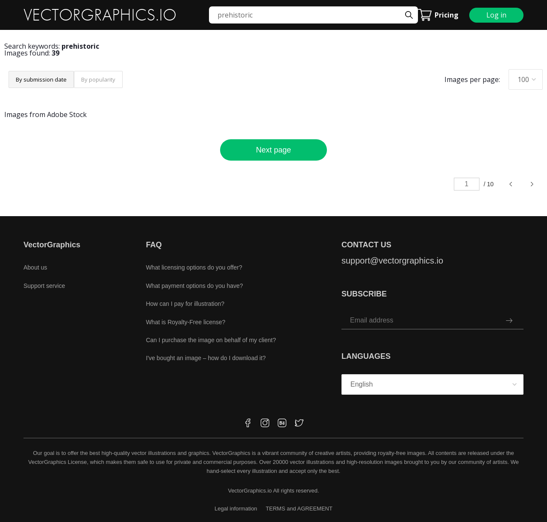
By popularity (98, 79)
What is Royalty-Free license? (185, 322)
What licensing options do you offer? (194, 267)
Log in (496, 15)
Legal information (236, 508)
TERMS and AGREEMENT (299, 508)
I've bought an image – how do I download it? (206, 358)
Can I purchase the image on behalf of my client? (211, 340)
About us (35, 267)
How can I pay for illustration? (185, 303)
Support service (44, 285)
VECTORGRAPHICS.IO (100, 14)
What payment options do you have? (194, 285)
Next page (273, 150)
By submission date (41, 79)
